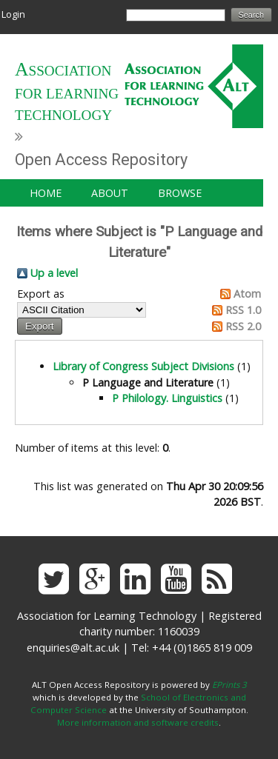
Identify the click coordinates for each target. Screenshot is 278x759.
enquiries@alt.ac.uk (73, 648)
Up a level (54, 273)
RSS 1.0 (243, 310)
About (109, 193)
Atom (247, 294)
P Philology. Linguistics (167, 398)
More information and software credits (138, 722)
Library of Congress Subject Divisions (143, 366)
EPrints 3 (229, 684)
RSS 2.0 (243, 326)
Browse (180, 193)
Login (13, 14)
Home (46, 193)
